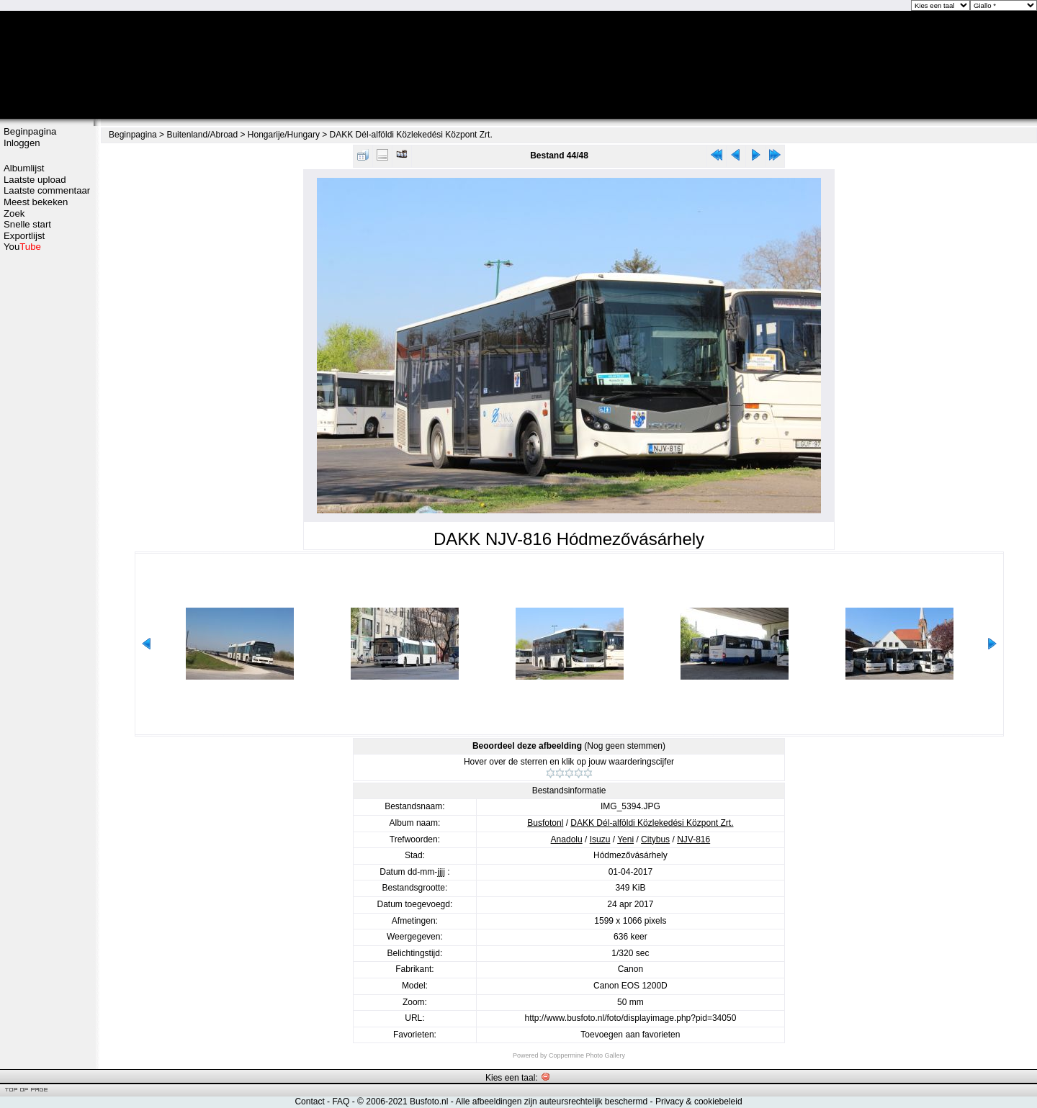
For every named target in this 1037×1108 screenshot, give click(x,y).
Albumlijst (24, 168)
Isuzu (600, 839)
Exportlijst (24, 235)
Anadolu (567, 839)
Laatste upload (35, 179)
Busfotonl (545, 823)
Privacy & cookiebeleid (698, 1101)
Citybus (655, 839)
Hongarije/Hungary (284, 135)
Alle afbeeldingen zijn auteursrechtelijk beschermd (551, 1101)
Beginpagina (30, 131)
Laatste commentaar (47, 190)
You (22, 246)
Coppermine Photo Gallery (587, 1055)
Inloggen (22, 143)
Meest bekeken (36, 202)
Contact (309, 1101)
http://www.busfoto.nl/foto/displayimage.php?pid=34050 (630, 1018)
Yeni (625, 839)
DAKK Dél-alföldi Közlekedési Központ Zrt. (411, 135)
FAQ (340, 1101)
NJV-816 (693, 839)
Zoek (14, 213)
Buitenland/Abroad (202, 135)
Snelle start (27, 224)
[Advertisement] (47, 480)
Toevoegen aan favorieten (630, 1035)
